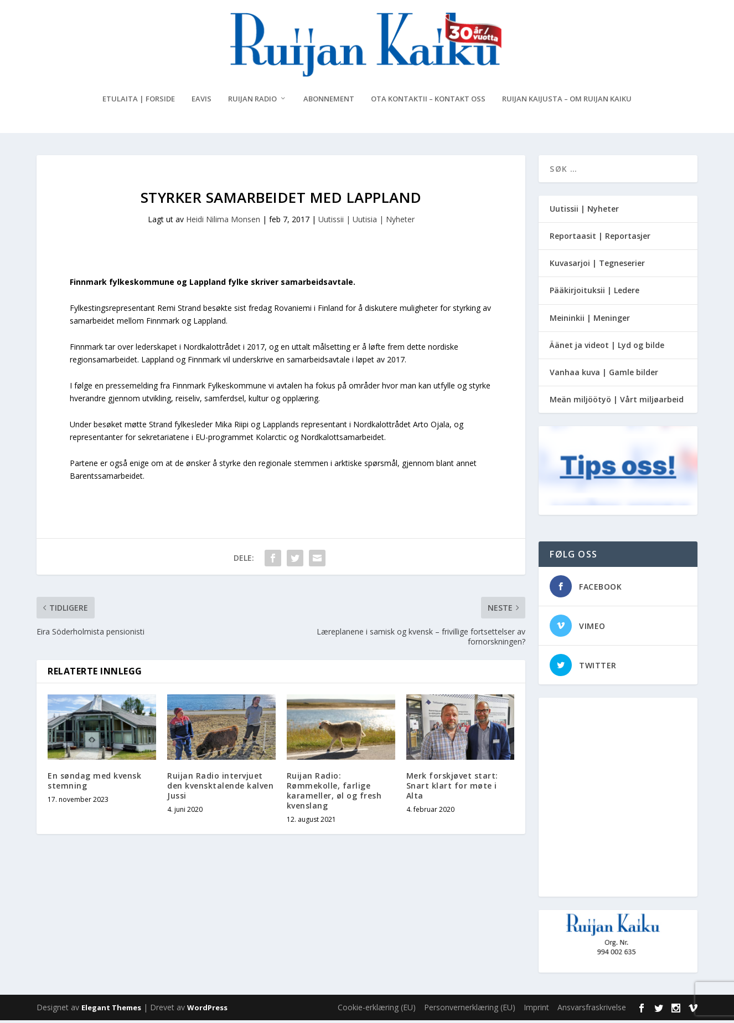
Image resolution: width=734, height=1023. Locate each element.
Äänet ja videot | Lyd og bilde (607, 347)
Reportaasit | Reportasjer (600, 238)
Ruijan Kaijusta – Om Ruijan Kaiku (567, 101)
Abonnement (328, 101)
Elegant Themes (111, 1010)
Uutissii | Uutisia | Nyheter (366, 221)
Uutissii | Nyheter (584, 211)
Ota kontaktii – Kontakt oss (428, 101)
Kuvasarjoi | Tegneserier (597, 265)
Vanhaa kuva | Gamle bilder (604, 374)
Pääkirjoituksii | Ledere (594, 293)
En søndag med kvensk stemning (94, 783)
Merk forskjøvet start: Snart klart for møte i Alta (452, 788)
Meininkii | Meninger (590, 320)
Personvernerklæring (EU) (469, 1010)
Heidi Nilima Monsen (223, 221)
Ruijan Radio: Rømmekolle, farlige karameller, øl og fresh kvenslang (334, 793)
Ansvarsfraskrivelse (591, 1010)
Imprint (536, 1010)
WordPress (207, 1010)
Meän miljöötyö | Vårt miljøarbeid (617, 401)
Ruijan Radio (252, 101)
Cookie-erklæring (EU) (377, 1010)
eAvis (201, 101)
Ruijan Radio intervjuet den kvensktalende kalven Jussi (220, 788)
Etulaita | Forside (138, 101)
